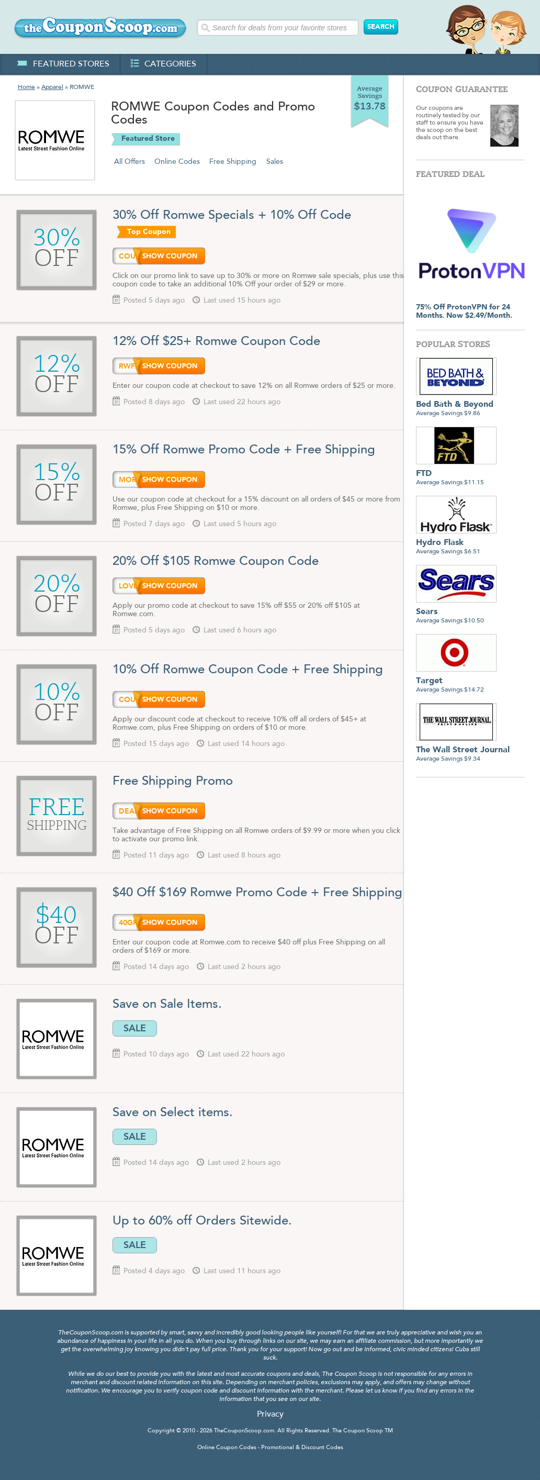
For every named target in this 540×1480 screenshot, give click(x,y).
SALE (134, 1028)
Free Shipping (232, 161)
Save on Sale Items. (167, 1004)
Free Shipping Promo (173, 781)
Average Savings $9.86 (456, 405)
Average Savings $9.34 (463, 750)
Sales (274, 161)
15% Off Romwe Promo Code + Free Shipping (244, 450)
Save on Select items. (173, 1113)
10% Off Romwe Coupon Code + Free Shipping (248, 670)
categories (163, 64)
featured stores (63, 64)
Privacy (270, 1414)
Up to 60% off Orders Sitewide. (202, 1221)
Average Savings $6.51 (456, 543)
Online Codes (177, 161)
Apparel (52, 87)
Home (26, 87)
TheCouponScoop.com (244, 1431)
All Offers (129, 161)
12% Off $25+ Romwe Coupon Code (216, 342)
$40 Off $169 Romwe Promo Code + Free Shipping (257, 893)
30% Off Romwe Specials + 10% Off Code (232, 215)
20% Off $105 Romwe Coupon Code (217, 561)
